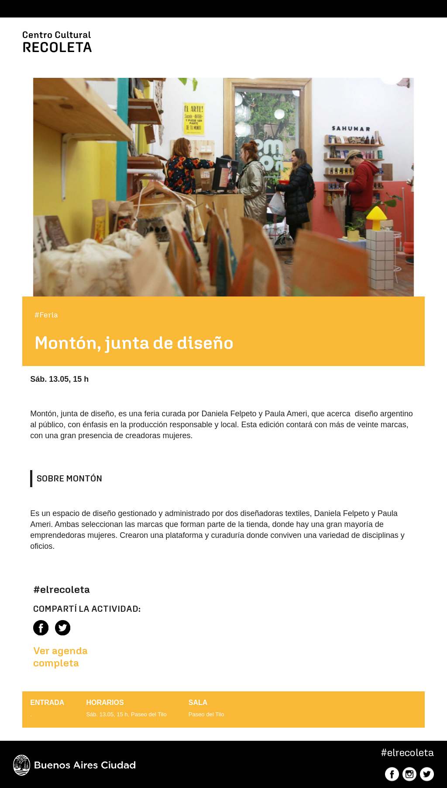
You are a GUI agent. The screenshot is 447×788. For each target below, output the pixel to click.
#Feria (46, 315)
